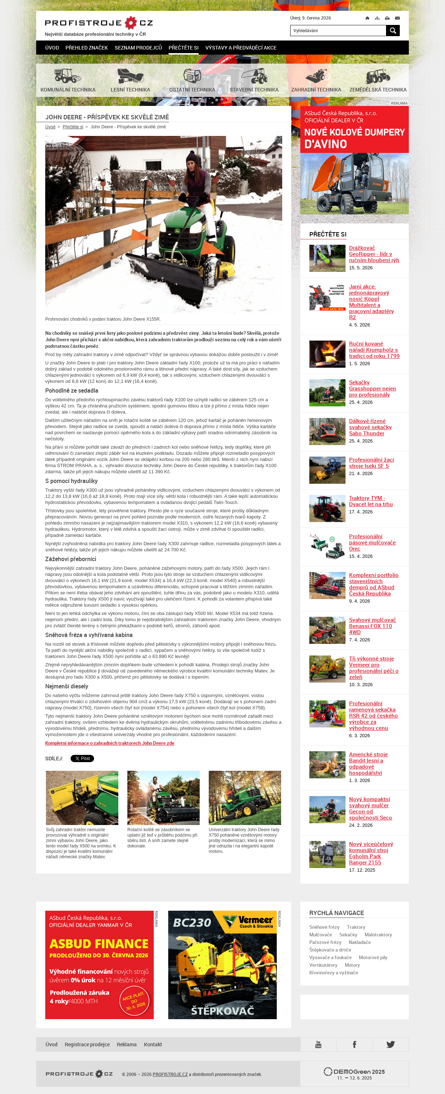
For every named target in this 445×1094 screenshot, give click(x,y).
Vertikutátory (323, 965)
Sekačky (348, 934)
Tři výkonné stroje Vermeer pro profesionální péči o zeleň (374, 667)
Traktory (356, 927)
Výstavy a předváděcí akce (240, 47)
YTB (320, 1044)
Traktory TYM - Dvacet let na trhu (371, 501)
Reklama (127, 1044)
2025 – (354, 1074)
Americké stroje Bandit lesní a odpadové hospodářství (368, 763)
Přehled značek (86, 47)
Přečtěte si (184, 47)
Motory (352, 965)
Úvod (52, 47)
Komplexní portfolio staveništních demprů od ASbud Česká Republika (374, 584)
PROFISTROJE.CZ (99, 23)
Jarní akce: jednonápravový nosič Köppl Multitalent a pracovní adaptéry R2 (371, 302)
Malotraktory (378, 934)
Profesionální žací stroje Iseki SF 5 (371, 462)
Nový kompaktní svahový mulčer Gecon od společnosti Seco (370, 808)
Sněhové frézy (324, 927)
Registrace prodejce (87, 1044)
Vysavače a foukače (330, 957)
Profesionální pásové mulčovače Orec (372, 542)
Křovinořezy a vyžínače (333, 972)
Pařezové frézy (325, 942)
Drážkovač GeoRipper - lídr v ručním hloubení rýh (374, 254)
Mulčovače (320, 934)
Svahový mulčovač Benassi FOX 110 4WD (372, 626)
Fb (356, 1044)
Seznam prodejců (138, 47)
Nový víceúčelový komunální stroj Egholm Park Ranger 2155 (371, 853)
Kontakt (153, 1044)
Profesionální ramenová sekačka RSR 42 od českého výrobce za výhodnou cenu (373, 715)
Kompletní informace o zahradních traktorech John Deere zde (109, 743)
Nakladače (360, 942)
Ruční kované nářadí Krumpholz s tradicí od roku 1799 (374, 349)
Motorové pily (373, 957)
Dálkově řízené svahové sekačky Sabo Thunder (370, 427)
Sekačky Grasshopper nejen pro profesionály (372, 388)
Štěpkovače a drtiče (330, 949)
